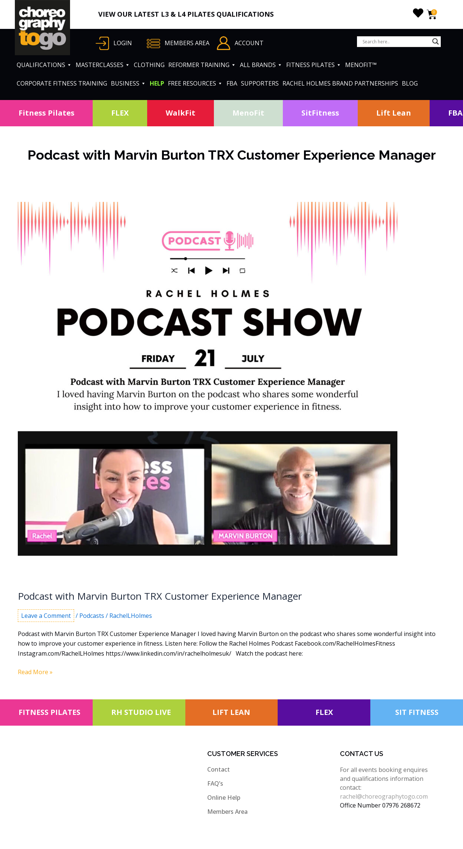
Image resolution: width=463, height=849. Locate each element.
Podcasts (91, 616)
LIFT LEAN (231, 712)
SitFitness (320, 113)
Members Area (227, 812)
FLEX (120, 113)
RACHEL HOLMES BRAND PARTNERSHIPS (340, 83)
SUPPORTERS (260, 83)
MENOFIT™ (361, 65)
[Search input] (396, 41)
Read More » (35, 672)
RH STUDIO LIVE (141, 712)
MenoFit (248, 113)
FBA (231, 83)
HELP (157, 83)
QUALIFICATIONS (44, 65)
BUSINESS (128, 83)
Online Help (223, 797)
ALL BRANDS (261, 65)
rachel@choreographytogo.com (384, 796)
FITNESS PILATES (313, 65)
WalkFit (180, 113)
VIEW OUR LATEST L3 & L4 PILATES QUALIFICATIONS (186, 14)
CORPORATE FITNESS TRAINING (62, 83)
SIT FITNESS (417, 712)
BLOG (410, 83)
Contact (218, 769)
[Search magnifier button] (435, 41)
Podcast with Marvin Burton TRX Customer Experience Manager (160, 596)
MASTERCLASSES (103, 65)
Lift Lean (393, 113)
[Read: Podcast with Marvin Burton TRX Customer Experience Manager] (207, 391)
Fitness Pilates (47, 113)
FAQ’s (215, 783)
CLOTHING (149, 65)
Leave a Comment (46, 616)
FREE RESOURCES (195, 83)
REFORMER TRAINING (202, 65)
